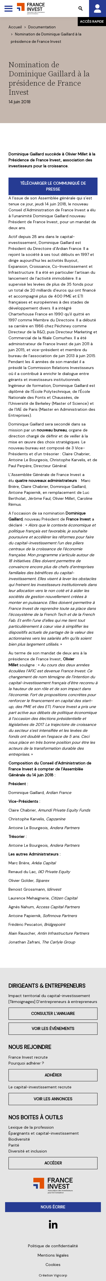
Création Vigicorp (53, 1275)
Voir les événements (53, 1028)
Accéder (53, 1163)
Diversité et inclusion (27, 1151)
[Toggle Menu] (8, 8)
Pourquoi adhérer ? (26, 1063)
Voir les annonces (53, 1098)
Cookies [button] (53, 1264)
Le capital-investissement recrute (40, 1087)
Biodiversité (19, 1139)
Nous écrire (53, 1207)
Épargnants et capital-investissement (43, 1133)
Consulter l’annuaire (53, 1013)
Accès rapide (92, 21)
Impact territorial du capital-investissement (49, 995)
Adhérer (53, 1075)
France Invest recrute (28, 1057)
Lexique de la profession (31, 1127)
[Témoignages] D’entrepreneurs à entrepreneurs (52, 1001)
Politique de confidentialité (53, 1245)
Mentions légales (53, 1255)
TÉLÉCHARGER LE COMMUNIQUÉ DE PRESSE (53, 186)
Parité (13, 1145)
